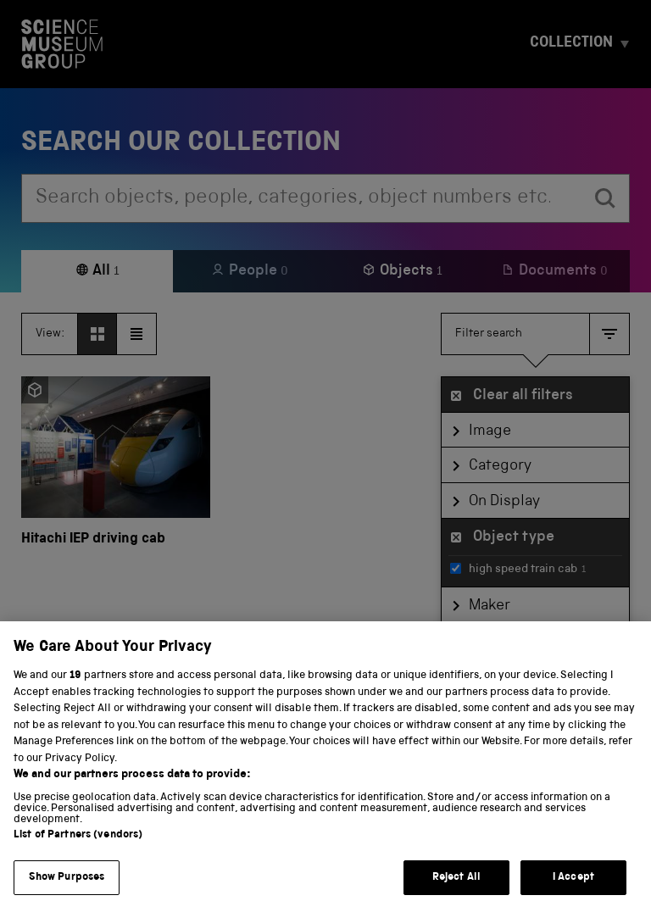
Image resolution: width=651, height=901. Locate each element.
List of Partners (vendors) (78, 848)
